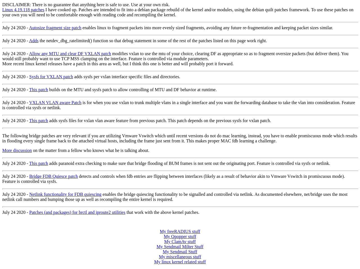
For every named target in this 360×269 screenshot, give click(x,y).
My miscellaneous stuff (180, 256)
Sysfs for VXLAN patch (51, 76)
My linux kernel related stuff (180, 261)
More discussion (17, 150)
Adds (34, 40)
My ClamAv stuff (180, 241)
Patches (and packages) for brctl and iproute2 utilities (77, 212)
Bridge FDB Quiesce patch (53, 176)
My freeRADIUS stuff (180, 231)
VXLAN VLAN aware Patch (55, 102)
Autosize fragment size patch (55, 27)
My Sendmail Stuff (180, 251)
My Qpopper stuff (180, 236)
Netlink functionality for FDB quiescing (65, 194)
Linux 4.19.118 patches (23, 9)
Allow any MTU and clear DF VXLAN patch (70, 53)
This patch (38, 89)
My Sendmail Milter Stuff (180, 246)
